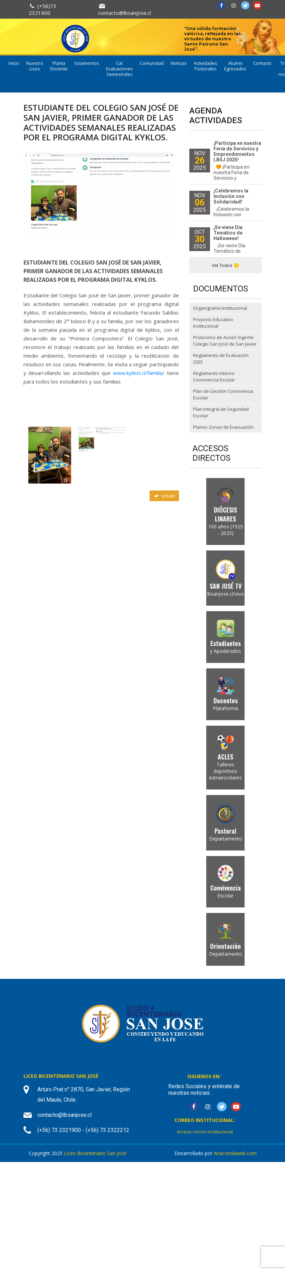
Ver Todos (225, 265)
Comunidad (152, 63)
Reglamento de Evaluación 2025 (221, 358)
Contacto (262, 63)
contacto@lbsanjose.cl (124, 12)
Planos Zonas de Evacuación (223, 427)
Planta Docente (59, 66)
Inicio (14, 63)
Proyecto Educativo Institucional (213, 322)
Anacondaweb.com (235, 1153)
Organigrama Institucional (220, 308)
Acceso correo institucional (205, 1132)
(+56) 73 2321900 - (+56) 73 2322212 (83, 1130)
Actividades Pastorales (205, 66)
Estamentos (87, 63)
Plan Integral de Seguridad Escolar (221, 412)
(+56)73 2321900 (42, 9)
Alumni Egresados (235, 66)
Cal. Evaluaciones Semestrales (119, 68)
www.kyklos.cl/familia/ (138, 372)
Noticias (179, 63)
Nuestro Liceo (34, 66)
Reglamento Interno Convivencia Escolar (214, 376)
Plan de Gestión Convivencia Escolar (223, 394)
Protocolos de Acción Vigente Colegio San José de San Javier (225, 340)
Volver (164, 496)
